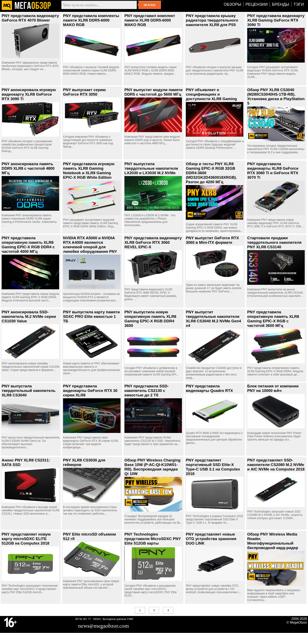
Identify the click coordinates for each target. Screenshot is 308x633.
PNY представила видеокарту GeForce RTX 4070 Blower (30, 18)
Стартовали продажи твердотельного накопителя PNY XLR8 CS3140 (274, 242)
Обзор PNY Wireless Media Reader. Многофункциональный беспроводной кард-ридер (272, 541)
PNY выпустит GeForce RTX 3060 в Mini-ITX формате (212, 240)
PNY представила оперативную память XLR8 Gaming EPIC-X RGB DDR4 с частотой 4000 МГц (28, 245)
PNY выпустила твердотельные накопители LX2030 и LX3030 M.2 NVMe (151, 168)
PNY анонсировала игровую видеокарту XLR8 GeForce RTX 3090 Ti (29, 94)
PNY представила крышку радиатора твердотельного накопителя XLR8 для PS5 (212, 20)
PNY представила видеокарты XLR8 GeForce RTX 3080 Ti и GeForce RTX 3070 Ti (272, 171)
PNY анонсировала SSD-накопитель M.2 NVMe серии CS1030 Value (29, 316)
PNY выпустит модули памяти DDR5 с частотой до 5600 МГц (153, 92)
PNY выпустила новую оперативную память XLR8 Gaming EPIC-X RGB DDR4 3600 (150, 319)
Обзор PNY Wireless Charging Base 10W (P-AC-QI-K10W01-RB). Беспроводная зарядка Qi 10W (152, 467)
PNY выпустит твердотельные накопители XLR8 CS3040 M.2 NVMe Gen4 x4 (213, 319)
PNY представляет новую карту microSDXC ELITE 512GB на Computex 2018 (26, 538)
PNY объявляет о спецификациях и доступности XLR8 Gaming (211, 94)
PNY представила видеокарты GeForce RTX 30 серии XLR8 (90, 390)
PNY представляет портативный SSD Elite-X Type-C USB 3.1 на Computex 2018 (213, 467)
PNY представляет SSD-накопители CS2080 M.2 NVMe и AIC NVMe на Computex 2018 (276, 464)
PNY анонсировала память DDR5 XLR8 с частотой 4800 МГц (28, 168)
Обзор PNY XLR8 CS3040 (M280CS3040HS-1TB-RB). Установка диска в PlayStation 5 (276, 96)
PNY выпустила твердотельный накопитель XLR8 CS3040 (28, 390)
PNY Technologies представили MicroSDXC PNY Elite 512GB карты (152, 538)
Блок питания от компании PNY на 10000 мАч (273, 388)
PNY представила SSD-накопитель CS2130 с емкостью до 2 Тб (146, 390)
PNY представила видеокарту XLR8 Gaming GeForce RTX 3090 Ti (276, 20)
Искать (149, 5)
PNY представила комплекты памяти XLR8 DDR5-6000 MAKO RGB (91, 20)
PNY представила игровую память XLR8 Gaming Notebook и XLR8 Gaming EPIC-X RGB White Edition (89, 171)
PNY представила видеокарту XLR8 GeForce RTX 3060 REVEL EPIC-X (153, 242)
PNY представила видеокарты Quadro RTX (209, 388)
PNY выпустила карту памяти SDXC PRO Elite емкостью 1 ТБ (91, 316)
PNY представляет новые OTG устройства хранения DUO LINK (211, 538)
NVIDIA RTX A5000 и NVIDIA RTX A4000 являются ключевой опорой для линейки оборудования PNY (90, 245)
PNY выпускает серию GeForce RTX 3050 (84, 92)
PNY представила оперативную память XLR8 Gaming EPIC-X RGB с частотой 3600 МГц (273, 319)
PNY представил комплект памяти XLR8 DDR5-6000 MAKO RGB (149, 20)
